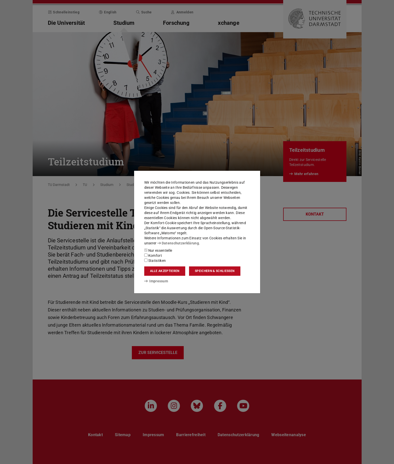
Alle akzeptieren (164, 271)
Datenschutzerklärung (178, 243)
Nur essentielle (158, 250)
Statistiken (155, 261)
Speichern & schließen (214, 271)
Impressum (156, 281)
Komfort (153, 256)
